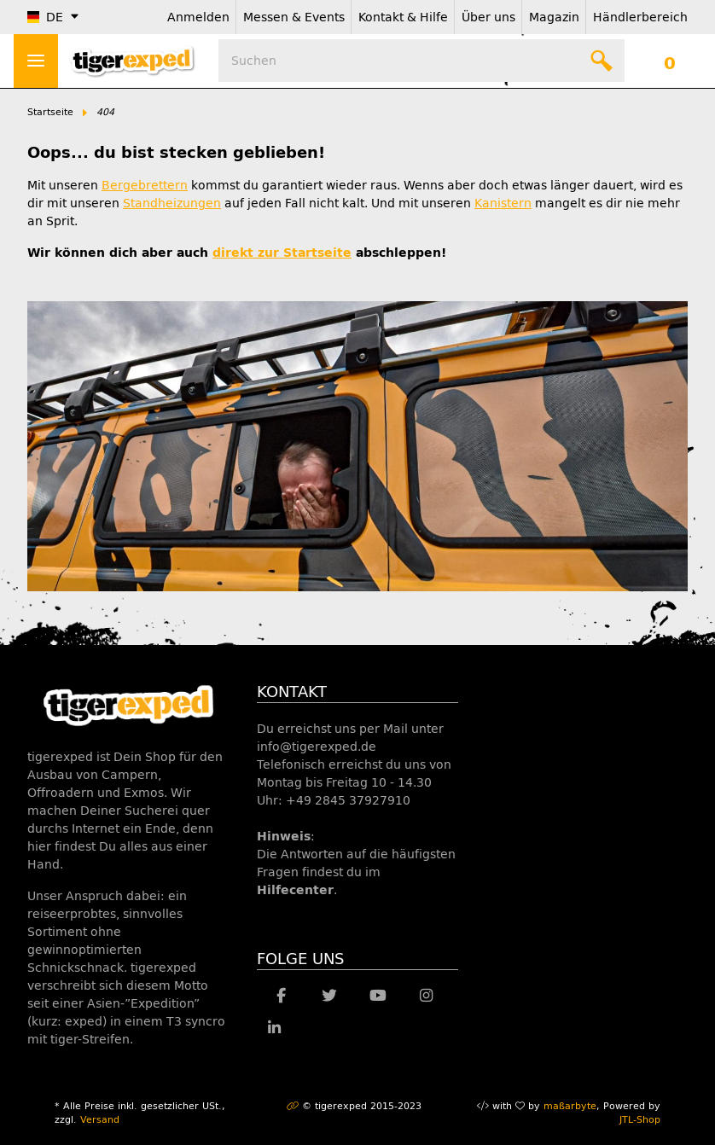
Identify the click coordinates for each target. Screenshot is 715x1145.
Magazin (554, 17)
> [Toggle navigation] (35, 60)
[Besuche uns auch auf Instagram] (426, 996)
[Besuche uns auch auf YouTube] (377, 996)
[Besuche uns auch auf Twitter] (329, 996)
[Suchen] (421, 60)
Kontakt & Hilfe (403, 17)
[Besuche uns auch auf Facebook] (281, 996)
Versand (99, 1119)
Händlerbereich (640, 17)
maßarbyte (570, 1106)
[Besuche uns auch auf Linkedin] (274, 1029)
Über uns (488, 17)
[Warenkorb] (669, 60)
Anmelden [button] (198, 17)
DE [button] (45, 17)
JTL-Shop (639, 1119)
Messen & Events (294, 17)
